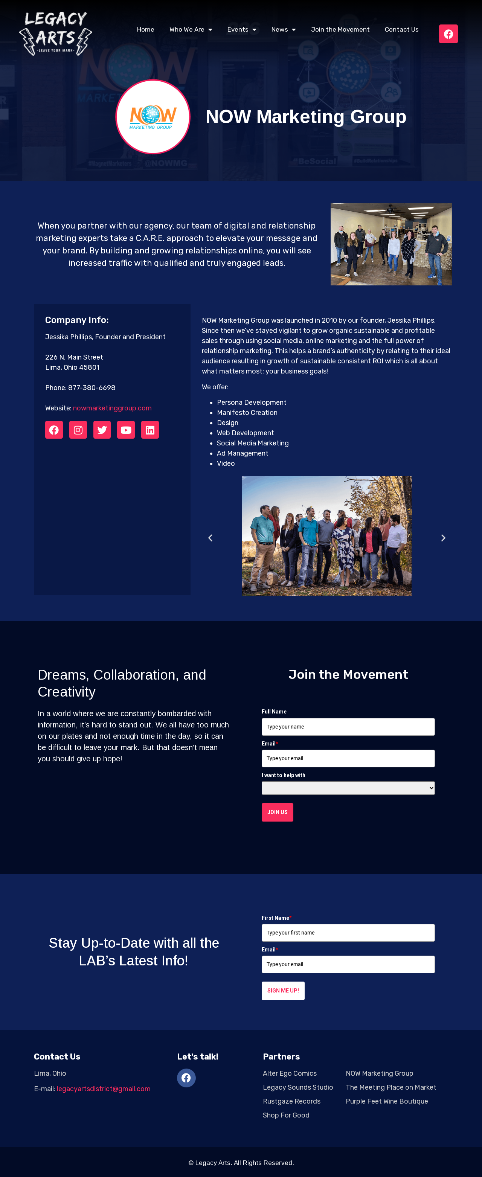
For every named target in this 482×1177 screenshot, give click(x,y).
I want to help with (283, 775)
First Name (277, 918)
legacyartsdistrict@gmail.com (104, 1089)
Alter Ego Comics (290, 1073)
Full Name (274, 712)
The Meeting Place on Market (391, 1087)
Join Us (277, 812)
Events (241, 30)
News (284, 30)
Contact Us (402, 29)
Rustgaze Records (291, 1101)
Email (270, 744)
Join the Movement (340, 29)
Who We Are (190, 30)
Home (145, 29)
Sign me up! (283, 991)
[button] (210, 537)
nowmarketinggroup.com (112, 408)
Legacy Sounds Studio (298, 1087)
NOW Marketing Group (379, 1073)
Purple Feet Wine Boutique (387, 1101)
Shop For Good (286, 1115)
